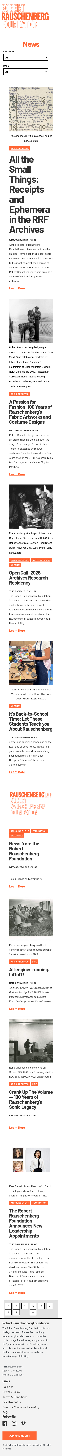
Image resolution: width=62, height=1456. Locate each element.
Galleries (7, 1387)
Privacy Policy (11, 1392)
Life (34, 961)
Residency (17, 835)
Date (6, 65)
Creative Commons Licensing (20, 1407)
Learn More (17, 288)
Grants (15, 564)
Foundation (39, 831)
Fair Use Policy (11, 1402)
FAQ (5, 1412)
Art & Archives (20, 148)
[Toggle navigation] (55, 7)
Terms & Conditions (14, 1397)
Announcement (20, 560)
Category (8, 51)
